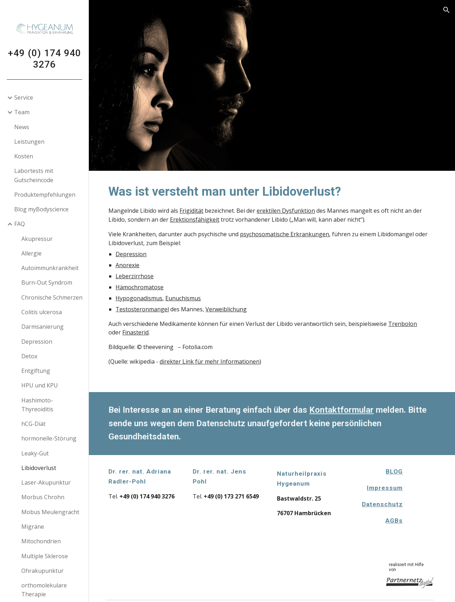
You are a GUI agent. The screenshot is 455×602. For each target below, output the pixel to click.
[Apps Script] (424, 501)
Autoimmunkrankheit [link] (50, 268)
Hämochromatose (144, 287)
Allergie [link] (31, 253)
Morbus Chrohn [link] (42, 497)
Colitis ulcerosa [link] (41, 312)
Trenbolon (407, 324)
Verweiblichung (230, 309)
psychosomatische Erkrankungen (289, 234)
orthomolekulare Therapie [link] (44, 589)
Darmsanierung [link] (42, 327)
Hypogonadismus (143, 298)
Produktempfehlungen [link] (44, 195)
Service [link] (23, 97)
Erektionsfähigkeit (199, 219)
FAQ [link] (19, 224)
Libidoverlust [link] (38, 468)
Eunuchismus (187, 298)
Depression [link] (36, 341)
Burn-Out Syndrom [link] (46, 282)
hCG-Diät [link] (33, 424)
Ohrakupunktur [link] (42, 571)
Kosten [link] (23, 156)
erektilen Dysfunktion (290, 211)
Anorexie (132, 265)
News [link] (21, 127)
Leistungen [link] (29, 142)
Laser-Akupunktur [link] (46, 482)
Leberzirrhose (139, 276)
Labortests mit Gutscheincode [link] (33, 175)
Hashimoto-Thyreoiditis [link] (37, 404)
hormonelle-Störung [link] (48, 438)
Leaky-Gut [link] (35, 453)
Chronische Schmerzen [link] (51, 297)
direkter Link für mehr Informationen (214, 361)
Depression (135, 254)
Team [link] (22, 112)
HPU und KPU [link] (39, 385)
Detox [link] (29, 356)
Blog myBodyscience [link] (41, 209)
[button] (446, 10)
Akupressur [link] (37, 239)
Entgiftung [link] (35, 371)
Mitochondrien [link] (41, 541)
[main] (272, 281)
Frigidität (196, 211)
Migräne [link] (32, 526)
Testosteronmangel (146, 309)
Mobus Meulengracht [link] (50, 512)
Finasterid (140, 332)
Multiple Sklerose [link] (44, 556)
